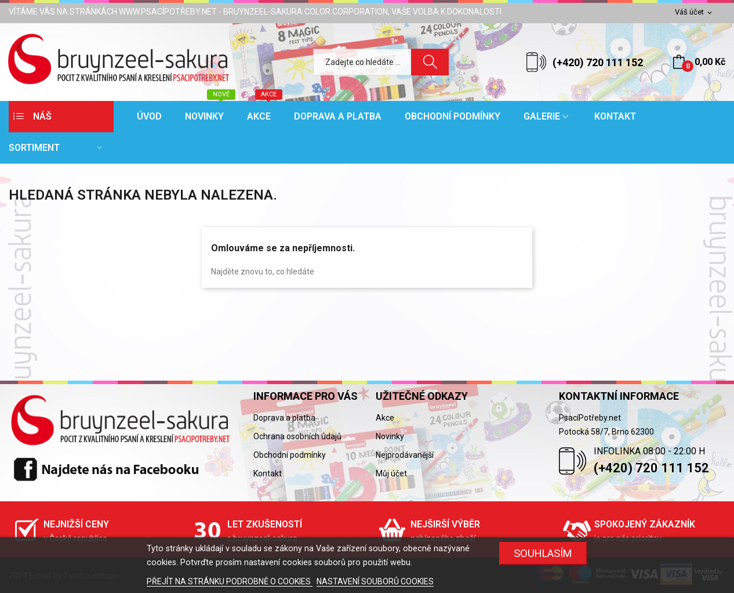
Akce (385, 417)
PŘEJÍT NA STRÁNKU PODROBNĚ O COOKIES (230, 581)
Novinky (390, 436)
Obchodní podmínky (289, 455)
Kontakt (267, 473)
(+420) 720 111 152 (598, 62)
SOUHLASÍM (543, 553)
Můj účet (391, 473)
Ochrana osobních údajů (297, 436)
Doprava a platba (284, 417)
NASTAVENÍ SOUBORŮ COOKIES (375, 581)
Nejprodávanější (405, 455)
